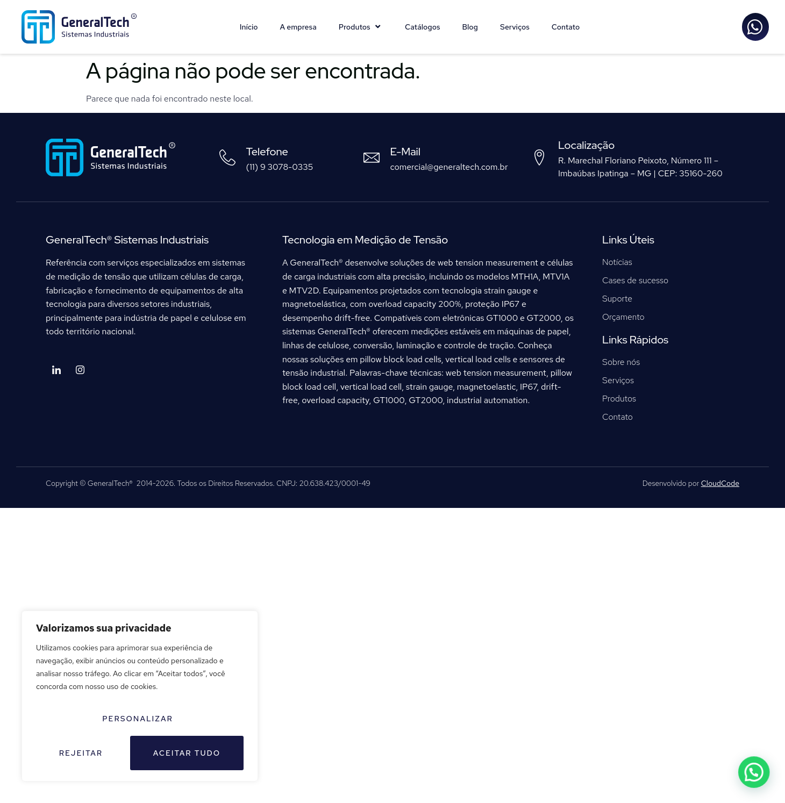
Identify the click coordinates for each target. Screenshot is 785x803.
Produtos (361, 27)
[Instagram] (80, 371)
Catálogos (422, 27)
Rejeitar (81, 753)
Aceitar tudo (187, 753)
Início (249, 27)
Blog (470, 27)
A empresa (298, 27)
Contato (566, 27)
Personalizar (137, 718)
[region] (140, 696)
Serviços (515, 27)
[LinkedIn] (56, 371)
